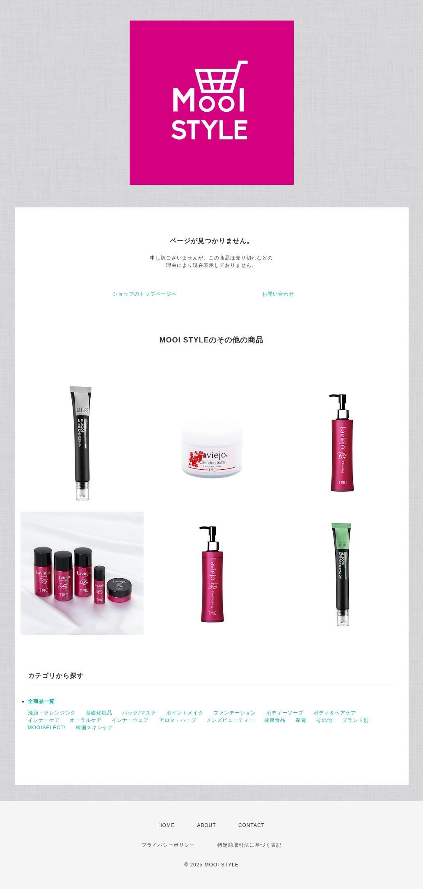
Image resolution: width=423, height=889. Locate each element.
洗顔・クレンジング (52, 713)
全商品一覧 (41, 701)
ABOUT (206, 825)
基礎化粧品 (99, 713)
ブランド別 (355, 720)
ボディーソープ (285, 713)
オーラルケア (86, 720)
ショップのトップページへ (145, 294)
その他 (324, 720)
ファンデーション (234, 713)
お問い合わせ (278, 294)
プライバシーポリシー (168, 845)
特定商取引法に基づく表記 (249, 845)
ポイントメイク (184, 713)
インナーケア (44, 720)
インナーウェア (130, 720)
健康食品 (275, 720)
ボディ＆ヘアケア (334, 713)
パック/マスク (139, 713)
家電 (301, 720)
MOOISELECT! (47, 727)
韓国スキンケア (94, 727)
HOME (166, 825)
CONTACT (251, 825)
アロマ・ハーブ (178, 720)
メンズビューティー (230, 720)
